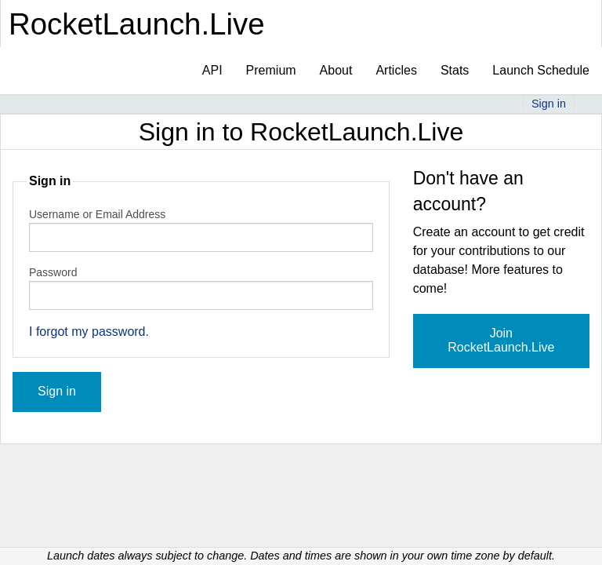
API (212, 70)
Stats (455, 70)
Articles (395, 70)
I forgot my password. (89, 331)
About (336, 70)
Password (53, 272)
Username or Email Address (97, 214)
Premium (271, 70)
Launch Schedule (540, 70)
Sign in (548, 103)
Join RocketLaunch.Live (501, 340)
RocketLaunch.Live (137, 24)
